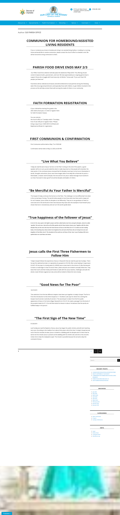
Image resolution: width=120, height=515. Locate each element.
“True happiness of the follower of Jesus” (60, 217)
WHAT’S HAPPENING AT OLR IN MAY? (101, 374)
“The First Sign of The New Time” (60, 318)
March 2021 (95, 400)
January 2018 (96, 405)
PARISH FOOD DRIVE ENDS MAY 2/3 (60, 67)
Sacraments (33, 23)
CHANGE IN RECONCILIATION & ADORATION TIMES (104, 372)
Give (96, 23)
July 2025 (95, 392)
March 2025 (95, 395)
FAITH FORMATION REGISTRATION (60, 103)
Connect (85, 23)
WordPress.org (96, 436)
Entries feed (95, 433)
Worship (62, 23)
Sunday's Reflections (98, 420)
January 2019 (96, 403)
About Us (21, 23)
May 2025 (95, 393)
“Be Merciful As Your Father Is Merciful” (60, 190)
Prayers (94, 418)
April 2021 (95, 398)
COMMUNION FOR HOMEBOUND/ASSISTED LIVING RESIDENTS (60, 43)
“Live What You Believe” (60, 161)
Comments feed (96, 434)
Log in (94, 431)
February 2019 (96, 402)
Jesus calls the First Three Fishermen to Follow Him (60, 253)
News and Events (97, 416)
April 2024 (95, 397)
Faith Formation (48, 23)
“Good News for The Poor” (60, 284)
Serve (74, 23)
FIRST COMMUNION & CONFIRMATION (60, 139)
